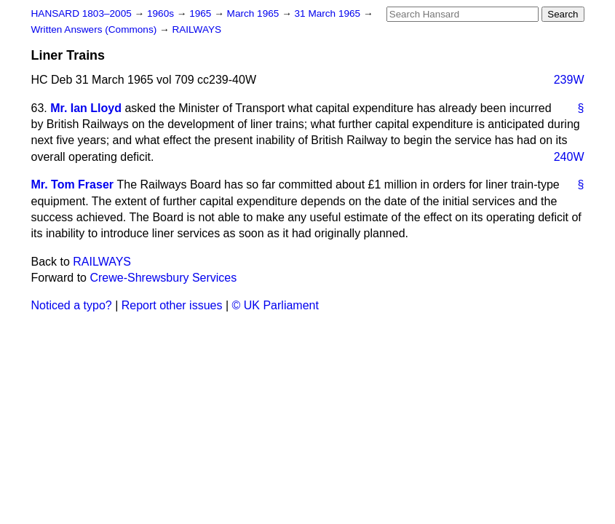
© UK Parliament (275, 305)
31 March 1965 (329, 13)
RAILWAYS (196, 29)
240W (569, 157)
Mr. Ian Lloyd (86, 108)
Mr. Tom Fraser (72, 184)
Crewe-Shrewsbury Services (163, 277)
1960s (162, 13)
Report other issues (172, 305)
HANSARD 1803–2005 (81, 13)
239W (569, 80)
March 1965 (254, 13)
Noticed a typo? (71, 305)
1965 (201, 13)
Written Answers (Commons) (95, 29)
